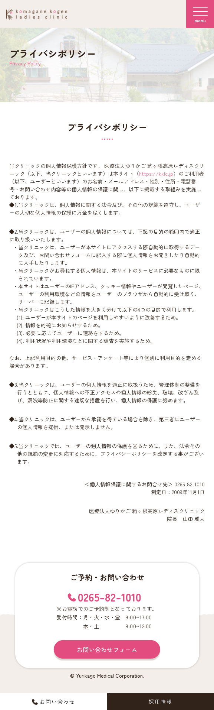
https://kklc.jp (156, 173)
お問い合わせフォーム (107, 649)
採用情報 (160, 701)
